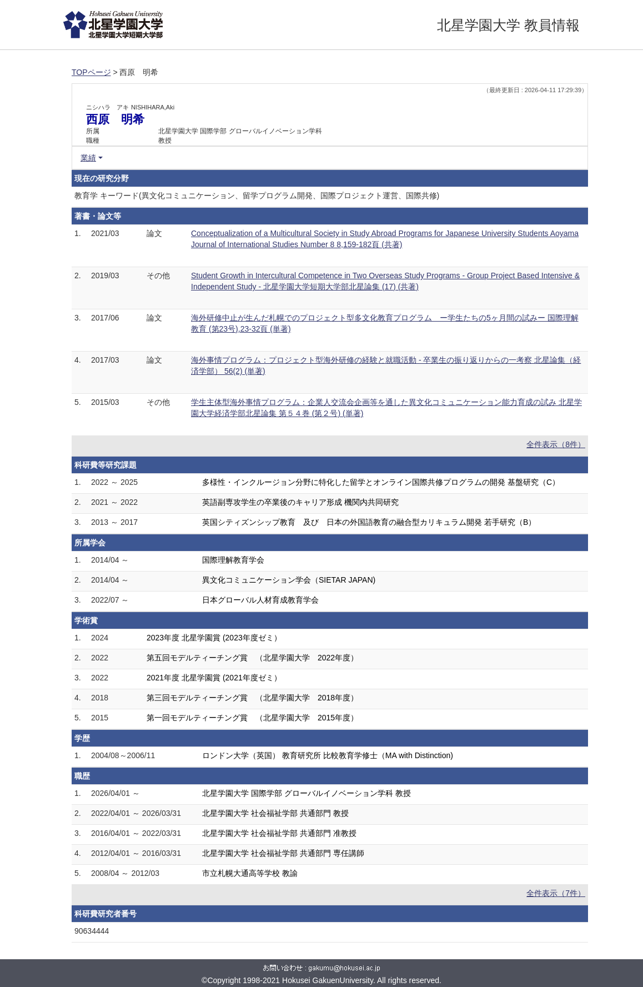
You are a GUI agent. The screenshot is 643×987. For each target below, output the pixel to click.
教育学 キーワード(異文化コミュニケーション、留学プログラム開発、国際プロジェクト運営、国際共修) (256, 195)
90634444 (91, 930)
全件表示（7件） (555, 893)
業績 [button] (88, 157)
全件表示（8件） (555, 444)
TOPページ (91, 72)
